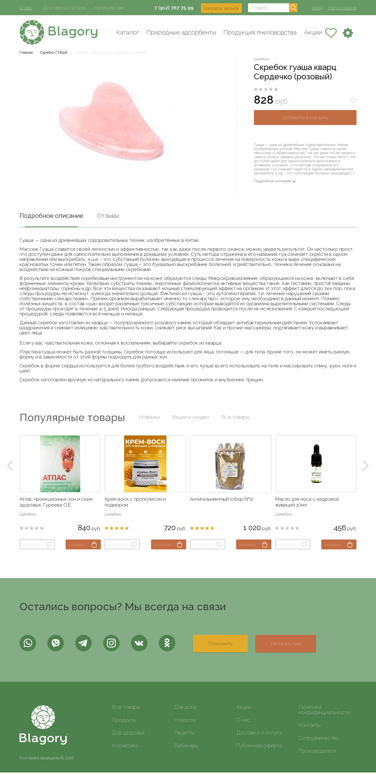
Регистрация (342, 7)
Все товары (235, 418)
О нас (26, 7)
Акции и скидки (191, 418)
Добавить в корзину (305, 119)
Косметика (125, 747)
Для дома (185, 708)
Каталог (128, 32)
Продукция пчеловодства (260, 32)
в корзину (77, 546)
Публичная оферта (259, 747)
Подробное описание (272, 183)
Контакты (309, 726)
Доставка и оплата (64, 7)
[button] (10, 467)
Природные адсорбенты (181, 32)
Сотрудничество (318, 739)
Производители (317, 752)
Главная (26, 54)
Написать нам (109, 7)
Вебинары (186, 747)
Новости (184, 721)
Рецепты (184, 734)
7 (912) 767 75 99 (174, 7)
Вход (317, 7)
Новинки (149, 418)
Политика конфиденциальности (324, 711)
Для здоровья (128, 734)
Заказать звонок (221, 8)
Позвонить (220, 645)
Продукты (124, 721)
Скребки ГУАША (53, 54)
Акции (313, 32)
